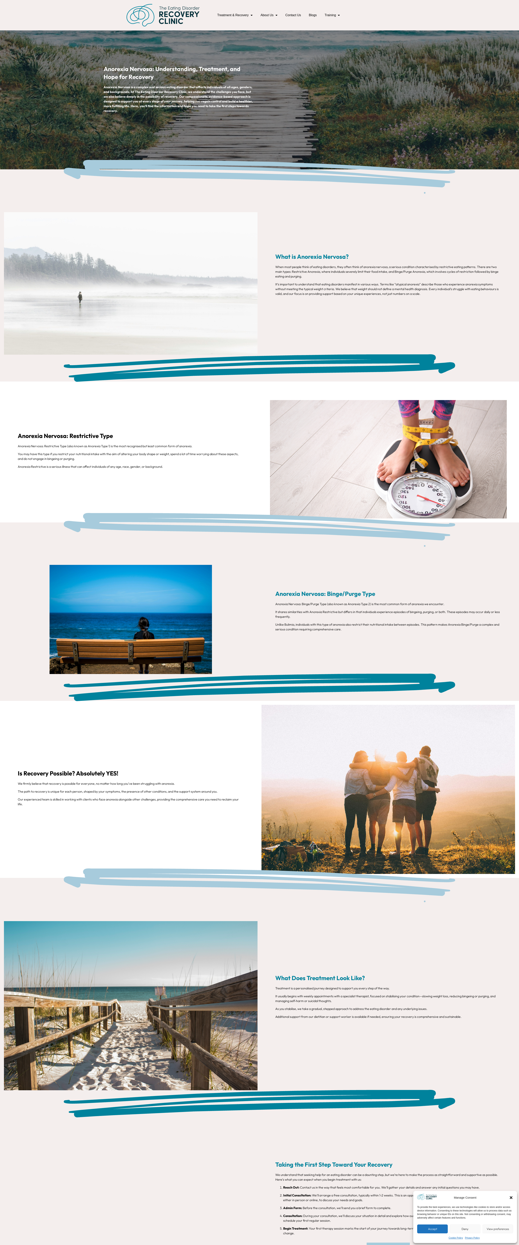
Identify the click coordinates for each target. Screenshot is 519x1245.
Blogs (313, 15)
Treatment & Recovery (235, 15)
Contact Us (293, 15)
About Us (268, 15)
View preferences (498, 1229)
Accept (432, 1229)
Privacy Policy (472, 1238)
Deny (465, 1229)
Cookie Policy (456, 1238)
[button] (511, 1198)
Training (332, 15)
